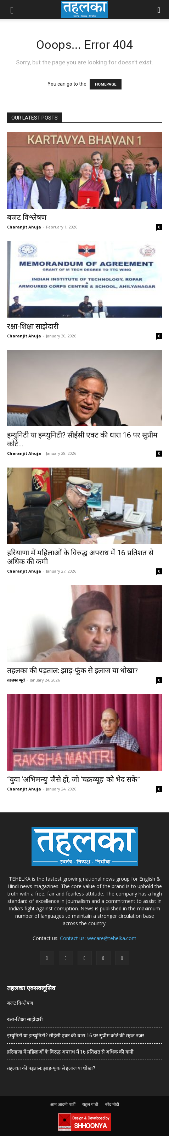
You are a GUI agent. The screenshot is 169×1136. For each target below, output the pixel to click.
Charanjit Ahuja (24, 227)
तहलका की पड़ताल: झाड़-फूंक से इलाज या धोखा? (72, 670)
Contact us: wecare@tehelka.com (98, 938)
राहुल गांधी (90, 1104)
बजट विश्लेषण (26, 217)
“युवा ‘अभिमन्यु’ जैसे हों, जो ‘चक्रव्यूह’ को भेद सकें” (73, 779)
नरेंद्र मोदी (112, 1104)
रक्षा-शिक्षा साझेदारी (32, 326)
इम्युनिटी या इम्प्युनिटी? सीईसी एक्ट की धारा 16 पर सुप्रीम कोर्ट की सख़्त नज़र (75, 1035)
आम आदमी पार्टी (62, 1104)
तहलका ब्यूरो (16, 680)
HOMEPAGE (105, 84)
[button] (12, 9)
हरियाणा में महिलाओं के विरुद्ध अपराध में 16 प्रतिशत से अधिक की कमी (70, 1052)
